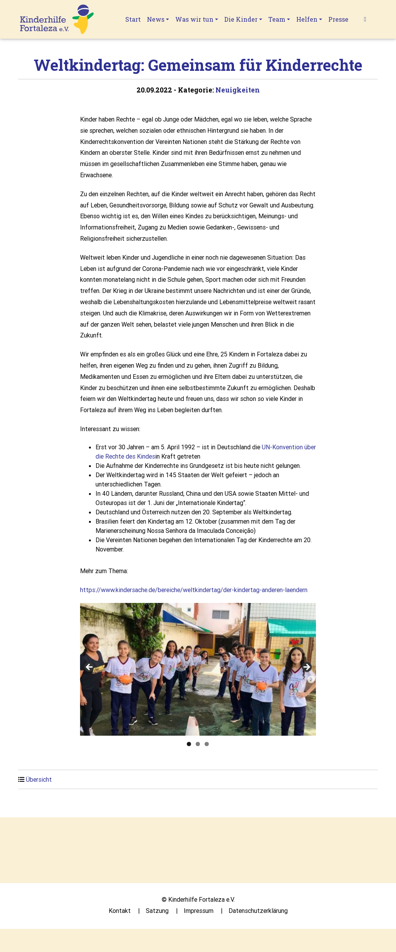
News (155, 19)
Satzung (157, 910)
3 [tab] (207, 744)
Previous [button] (90, 667)
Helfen (306, 19)
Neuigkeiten (237, 90)
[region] (198, 669)
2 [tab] (198, 744)
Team (276, 19)
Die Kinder (241, 19)
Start (133, 19)
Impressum (198, 910)
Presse (338, 19)
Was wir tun (194, 19)
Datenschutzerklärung (258, 910)
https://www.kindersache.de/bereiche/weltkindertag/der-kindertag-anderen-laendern (193, 590)
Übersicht (39, 779)
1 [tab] (189, 744)
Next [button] (306, 667)
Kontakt (120, 910)
